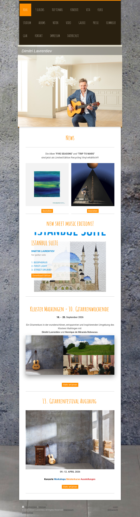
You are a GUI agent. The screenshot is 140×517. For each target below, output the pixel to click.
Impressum (68, 510)
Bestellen (47, 210)
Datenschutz (27, 513)
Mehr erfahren (70, 384)
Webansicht (113, 510)
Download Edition (41, 275)
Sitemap (42, 507)
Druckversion (29, 507)
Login (115, 507)
